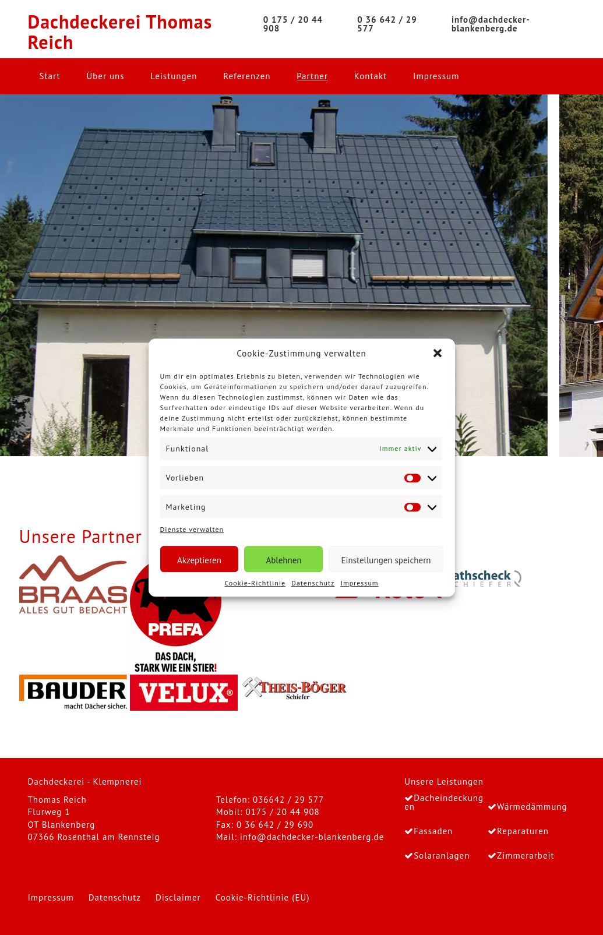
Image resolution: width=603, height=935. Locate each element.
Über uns (105, 76)
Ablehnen (283, 560)
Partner (312, 76)
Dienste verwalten (192, 529)
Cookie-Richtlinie (254, 582)
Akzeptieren (199, 560)
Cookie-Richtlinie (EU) (263, 897)
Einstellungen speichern (386, 560)
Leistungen (173, 76)
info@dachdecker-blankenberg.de (312, 836)
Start (50, 76)
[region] (301, 275)
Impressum (359, 582)
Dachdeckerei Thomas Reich (120, 32)
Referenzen (246, 76)
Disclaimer (178, 897)
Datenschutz (312, 582)
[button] (437, 353)
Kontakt (370, 76)
